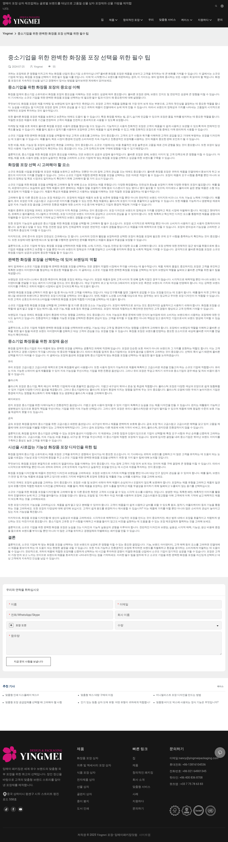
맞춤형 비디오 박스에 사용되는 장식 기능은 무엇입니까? (187, 702)
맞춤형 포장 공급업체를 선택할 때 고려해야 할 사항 (33, 702)
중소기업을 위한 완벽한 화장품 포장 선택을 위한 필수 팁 (53, 33)
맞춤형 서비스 (141, 786)
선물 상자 (83, 786)
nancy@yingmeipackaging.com (198, 758)
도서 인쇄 (83, 808)
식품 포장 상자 (86, 772)
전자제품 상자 (86, 779)
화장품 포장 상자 (87, 758)
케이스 (220, 686)
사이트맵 (145, 834)
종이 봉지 (83, 801)
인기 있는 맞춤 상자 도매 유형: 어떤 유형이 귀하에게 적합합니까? (115, 702)
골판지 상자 (84, 794)
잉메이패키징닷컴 (126, 834)
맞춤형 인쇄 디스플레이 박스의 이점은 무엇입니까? (22, 695)
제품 (135, 765)
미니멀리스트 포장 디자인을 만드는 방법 (178, 695)
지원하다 (138, 801)
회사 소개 (139, 779)
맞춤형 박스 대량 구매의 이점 (97, 695)
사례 (135, 794)
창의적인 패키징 (143, 772)
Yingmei (8, 33)
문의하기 (138, 808)
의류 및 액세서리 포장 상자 (94, 765)
